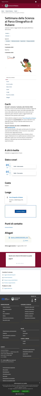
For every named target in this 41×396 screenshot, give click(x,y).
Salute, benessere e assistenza (9, 335)
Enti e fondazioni (6, 313)
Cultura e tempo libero (29, 309)
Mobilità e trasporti (29, 315)
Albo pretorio (5, 369)
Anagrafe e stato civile (29, 307)
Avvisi (24, 335)
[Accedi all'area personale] (35, 1)
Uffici (4, 311)
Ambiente (5, 333)
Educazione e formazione (30, 318)
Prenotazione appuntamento (29, 349)
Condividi (7, 33)
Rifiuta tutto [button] (25, 391)
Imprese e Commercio (29, 311)
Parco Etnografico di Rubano (29, 118)
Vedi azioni (8, 36)
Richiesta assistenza (27, 356)
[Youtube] (35, 299)
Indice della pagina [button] (10, 77)
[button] (20, 394)
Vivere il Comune (9, 11)
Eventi (15, 11)
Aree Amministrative (7, 309)
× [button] (39, 382)
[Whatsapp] (35, 301)
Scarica (25, 240)
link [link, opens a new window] (32, 388)
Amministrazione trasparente (9, 367)
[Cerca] (38, 6)
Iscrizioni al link (11, 127)
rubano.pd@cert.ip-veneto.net (9, 360)
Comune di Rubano (9, 227)
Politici (4, 315)
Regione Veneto (5, 1)
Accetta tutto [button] (16, 391)
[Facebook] (32, 299)
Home (2, 11)
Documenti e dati (6, 320)
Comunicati (25, 333)
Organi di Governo (6, 307)
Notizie (24, 331)
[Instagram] (32, 301)
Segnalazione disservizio (28, 351)
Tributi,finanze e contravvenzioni (9, 331)
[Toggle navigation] (2, 5)
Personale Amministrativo (8, 318)
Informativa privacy (7, 374)
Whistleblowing (6, 372)
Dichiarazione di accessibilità (9, 378)
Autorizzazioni (6, 337)
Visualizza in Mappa (20, 211)
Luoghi (24, 341)
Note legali (5, 376)
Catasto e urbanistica (29, 313)
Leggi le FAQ (25, 353)
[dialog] (20, 389)
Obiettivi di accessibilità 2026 (9, 380)
